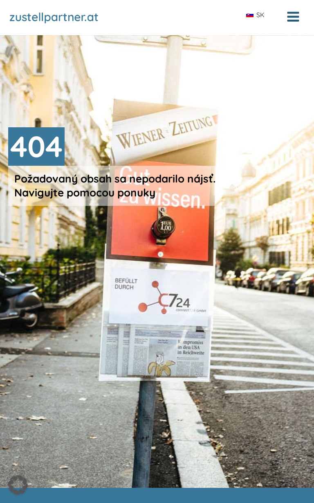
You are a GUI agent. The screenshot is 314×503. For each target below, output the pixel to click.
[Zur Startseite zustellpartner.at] (65, 18)
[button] (18, 485)
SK (255, 15)
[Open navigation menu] (293, 18)
